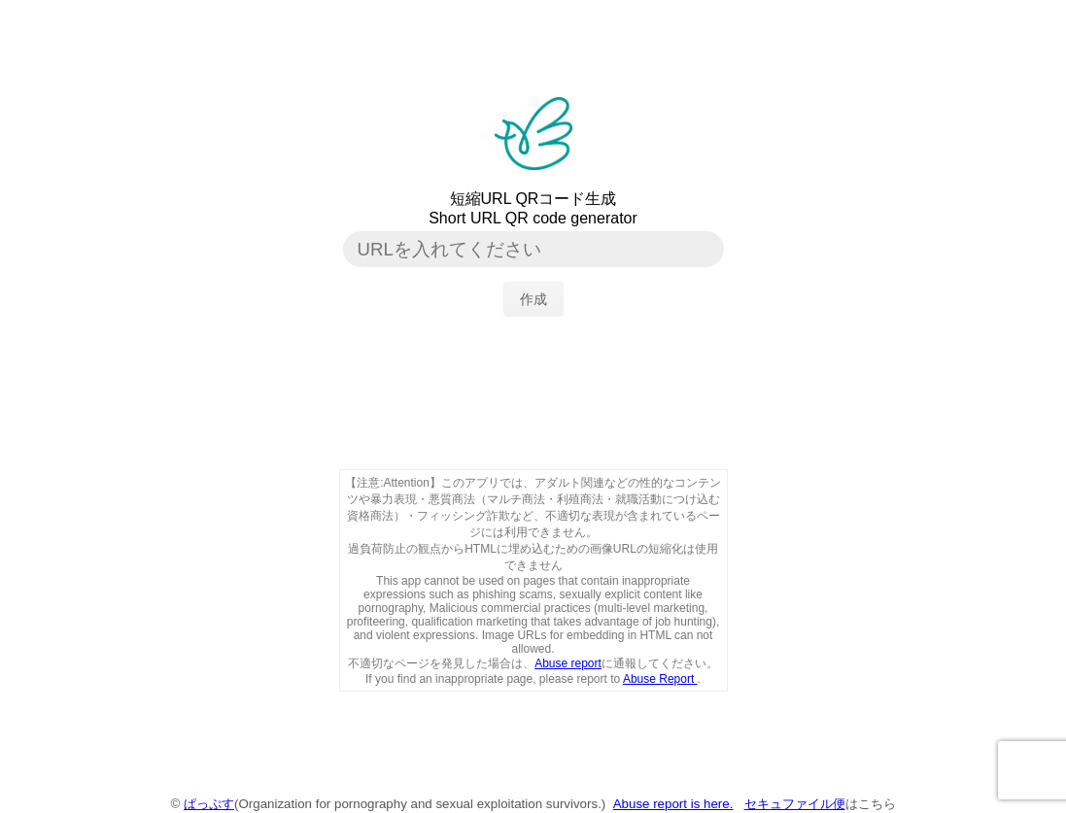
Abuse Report (660, 679)
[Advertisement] (533, 406)
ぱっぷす (209, 803)
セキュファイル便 (794, 803)
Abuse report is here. (673, 803)
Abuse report (568, 663)
